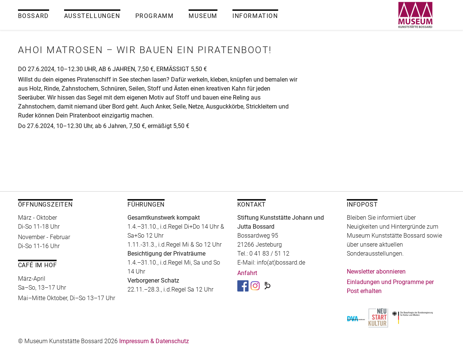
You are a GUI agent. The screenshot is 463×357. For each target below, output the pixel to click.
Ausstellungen (92, 15)
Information (255, 15)
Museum (203, 15)
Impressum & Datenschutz (154, 341)
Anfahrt (247, 273)
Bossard (33, 15)
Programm (154, 15)
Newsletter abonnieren (376, 271)
